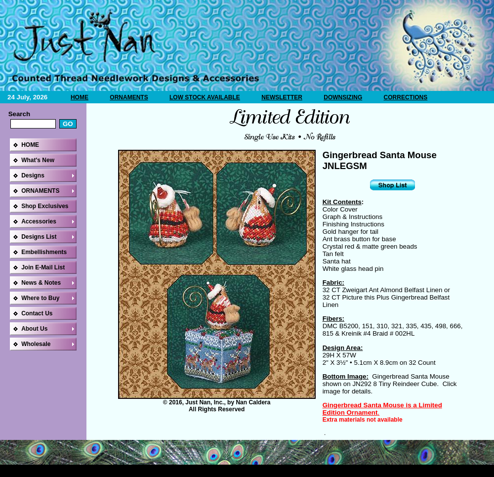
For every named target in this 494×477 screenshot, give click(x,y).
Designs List (38, 236)
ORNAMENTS (129, 97)
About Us (34, 328)
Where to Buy (40, 298)
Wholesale (35, 344)
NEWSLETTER (281, 97)
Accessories (38, 221)
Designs (32, 175)
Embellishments (44, 252)
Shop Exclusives (44, 206)
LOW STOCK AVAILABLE (204, 97)
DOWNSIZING (343, 97)
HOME (79, 97)
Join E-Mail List (43, 267)
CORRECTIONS (406, 97)
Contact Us (36, 313)
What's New (37, 160)
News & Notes (41, 282)
